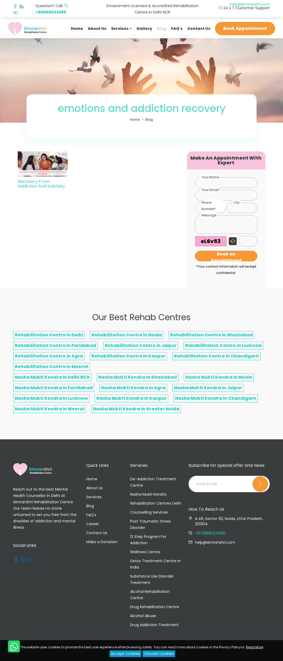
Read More (254, 647)
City (236, 202)
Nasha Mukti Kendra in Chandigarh (215, 398)
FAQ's (176, 28)
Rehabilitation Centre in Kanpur (129, 356)
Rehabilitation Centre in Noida (127, 335)
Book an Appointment (226, 256)
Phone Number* (209, 205)
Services (94, 497)
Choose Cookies (159, 653)
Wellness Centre (145, 552)
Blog (161, 28)
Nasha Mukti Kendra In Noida (218, 377)
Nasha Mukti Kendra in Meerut (50, 409)
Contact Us (198, 28)
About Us (97, 28)
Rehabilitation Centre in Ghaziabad (211, 335)
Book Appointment (245, 28)
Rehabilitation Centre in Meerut (51, 367)
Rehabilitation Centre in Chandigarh (216, 356)
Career (92, 524)
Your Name (210, 177)
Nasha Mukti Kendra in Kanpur (131, 398)
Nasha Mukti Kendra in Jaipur (208, 388)
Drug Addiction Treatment (154, 624)
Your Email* (211, 190)
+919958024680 (50, 12)
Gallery (144, 28)
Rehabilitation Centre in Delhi (49, 335)
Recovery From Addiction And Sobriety (41, 183)
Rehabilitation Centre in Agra (49, 356)
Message (209, 215)
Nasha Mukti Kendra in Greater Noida (136, 409)
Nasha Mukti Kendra (148, 494)
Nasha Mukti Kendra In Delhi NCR (52, 377)
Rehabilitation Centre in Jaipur (141, 345)
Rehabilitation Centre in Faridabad (55, 345)
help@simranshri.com (250, 4)
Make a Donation (101, 541)
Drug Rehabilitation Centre (154, 606)
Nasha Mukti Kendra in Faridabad (54, 388)
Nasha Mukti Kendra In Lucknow (51, 398)
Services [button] (120, 28)
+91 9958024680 (210, 533)
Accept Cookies (125, 653)
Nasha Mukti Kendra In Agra (133, 388)
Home (77, 28)
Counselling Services (149, 512)
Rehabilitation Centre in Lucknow (223, 345)
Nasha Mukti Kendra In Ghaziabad (137, 377)
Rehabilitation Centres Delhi (155, 503)
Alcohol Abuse (143, 615)
